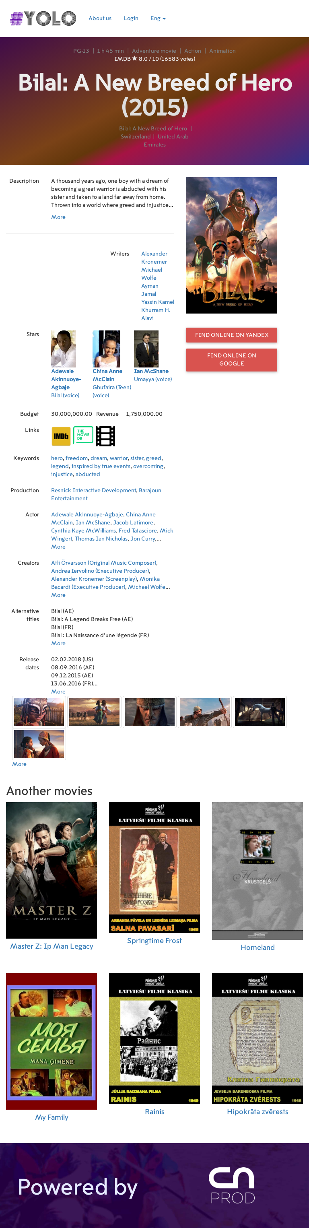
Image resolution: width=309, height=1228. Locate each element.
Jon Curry (142, 539)
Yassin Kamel (157, 302)
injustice (62, 474)
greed (153, 458)
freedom (77, 458)
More (58, 217)
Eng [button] (158, 18)
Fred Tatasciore (138, 531)
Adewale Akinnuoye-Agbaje (87, 515)
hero (57, 458)
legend (60, 466)
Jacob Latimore (133, 523)
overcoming (148, 466)
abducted (88, 474)
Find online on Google (231, 360)
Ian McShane (93, 523)
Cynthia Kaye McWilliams (83, 531)
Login (131, 18)
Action (192, 51)
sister (136, 458)
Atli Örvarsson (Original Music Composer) (103, 563)
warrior (119, 458)
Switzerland (136, 137)
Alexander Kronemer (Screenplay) (94, 579)
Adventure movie (154, 51)
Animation (222, 51)
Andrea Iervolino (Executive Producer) (100, 571)
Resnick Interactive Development (93, 490)
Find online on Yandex (232, 335)
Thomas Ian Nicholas (101, 539)
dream (99, 458)
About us (100, 18)
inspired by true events (101, 466)
